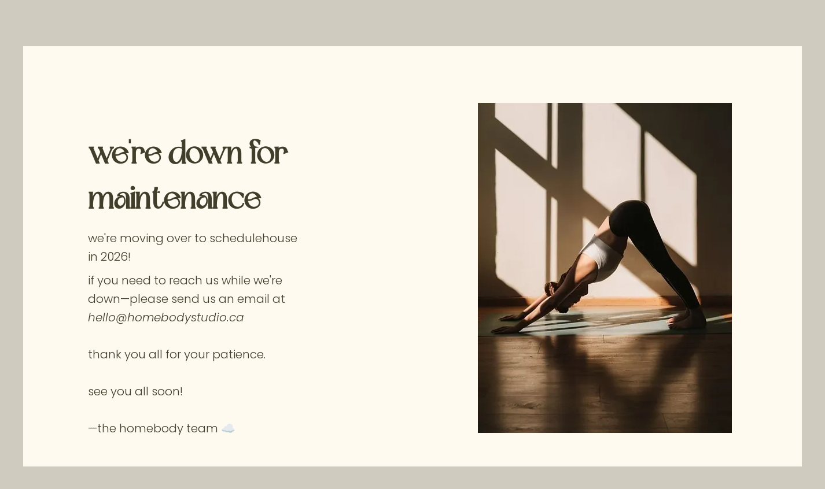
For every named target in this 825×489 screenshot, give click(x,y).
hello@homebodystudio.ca (166, 317)
